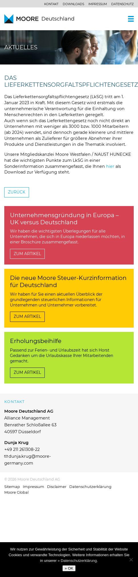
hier (110, 166)
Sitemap (12, 487)
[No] (131, 559)
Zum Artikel (27, 253)
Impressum (97, 4)
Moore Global (16, 492)
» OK (69, 568)
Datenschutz (122, 4)
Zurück (16, 192)
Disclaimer (56, 487)
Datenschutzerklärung (90, 487)
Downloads (73, 4)
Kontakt (51, 4)
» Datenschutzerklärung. (78, 560)
